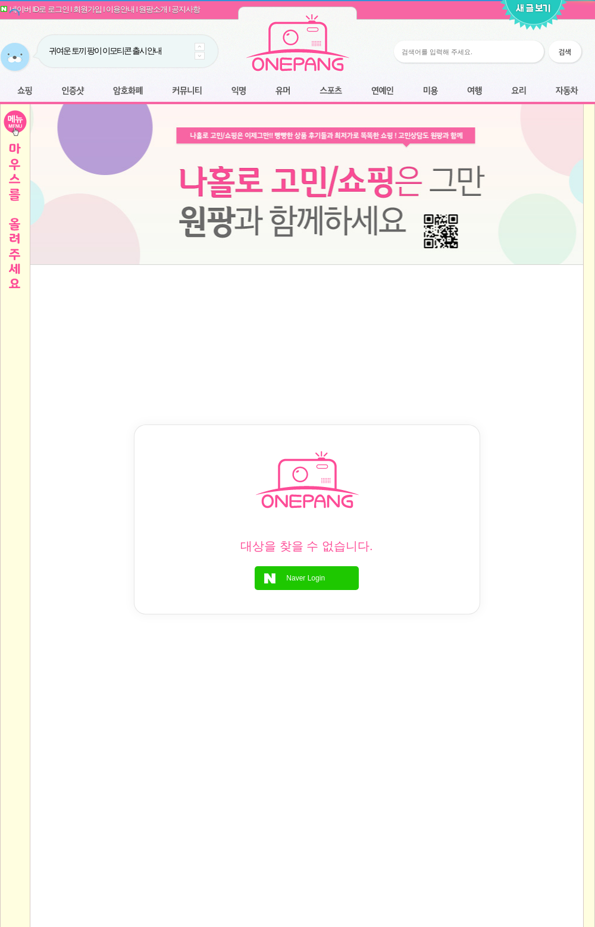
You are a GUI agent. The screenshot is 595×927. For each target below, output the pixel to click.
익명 (238, 91)
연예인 (382, 91)
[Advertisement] (307, 306)
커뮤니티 (187, 91)
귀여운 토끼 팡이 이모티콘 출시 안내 (105, 50)
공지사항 (185, 9)
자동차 (566, 91)
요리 (518, 91)
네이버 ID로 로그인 (39, 9)
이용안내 (120, 9)
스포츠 (331, 91)
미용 (430, 91)
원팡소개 (153, 9)
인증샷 (72, 91)
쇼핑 (24, 91)
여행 (474, 91)
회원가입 (87, 9)
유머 (282, 91)
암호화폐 (128, 91)
